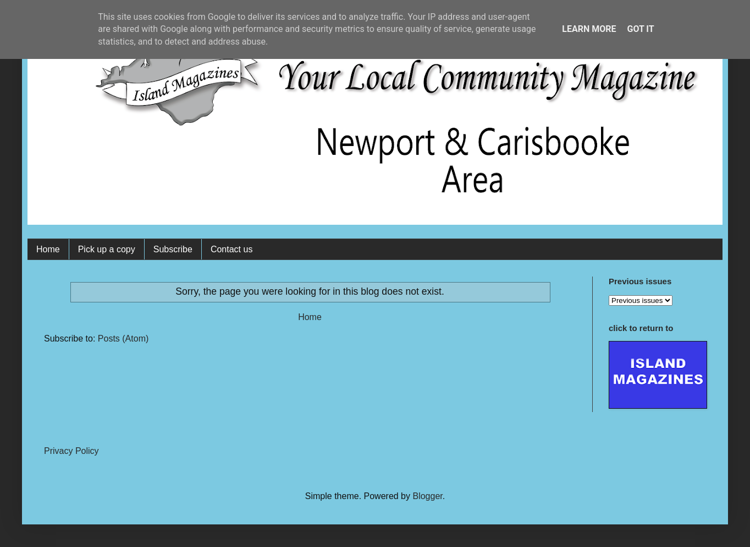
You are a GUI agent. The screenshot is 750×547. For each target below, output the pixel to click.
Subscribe (172, 249)
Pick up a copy (106, 249)
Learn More (589, 29)
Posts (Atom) (123, 338)
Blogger (427, 496)
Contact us (231, 249)
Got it (640, 29)
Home (48, 249)
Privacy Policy (71, 451)
